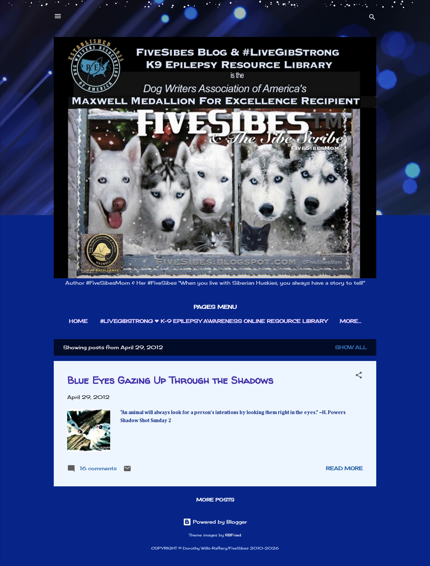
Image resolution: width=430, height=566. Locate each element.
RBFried (233, 535)
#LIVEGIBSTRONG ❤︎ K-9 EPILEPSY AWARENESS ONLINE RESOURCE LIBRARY (213, 321)
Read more (344, 468)
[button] (359, 376)
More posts (215, 499)
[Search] (372, 18)
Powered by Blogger (215, 522)
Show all (351, 347)
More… (350, 321)
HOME (78, 321)
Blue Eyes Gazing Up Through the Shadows (170, 380)
